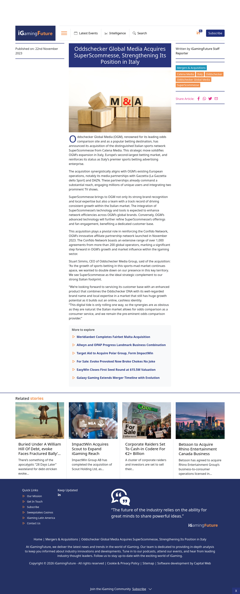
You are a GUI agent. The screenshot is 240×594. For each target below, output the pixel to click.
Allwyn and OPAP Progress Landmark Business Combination (121, 345)
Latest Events (86, 33)
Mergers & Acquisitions (191, 68)
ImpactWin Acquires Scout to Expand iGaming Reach (90, 448)
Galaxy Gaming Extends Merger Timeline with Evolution (118, 378)
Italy (199, 74)
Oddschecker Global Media (193, 79)
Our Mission (34, 496)
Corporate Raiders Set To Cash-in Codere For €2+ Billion (145, 448)
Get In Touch (35, 501)
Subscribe (215, 33)
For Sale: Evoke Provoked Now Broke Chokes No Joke (116, 361)
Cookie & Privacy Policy (123, 563)
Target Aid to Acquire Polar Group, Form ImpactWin (115, 353)
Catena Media (185, 74)
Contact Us (33, 523)
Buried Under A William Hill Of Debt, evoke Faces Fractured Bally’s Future (39, 451)
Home (38, 539)
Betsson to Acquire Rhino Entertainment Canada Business (198, 449)
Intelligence (115, 33)
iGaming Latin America (41, 518)
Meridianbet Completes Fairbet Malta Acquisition (113, 337)
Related (29, 398)
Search (140, 33)
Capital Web (202, 563)
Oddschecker (214, 74)
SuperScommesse (188, 85)
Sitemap (148, 563)
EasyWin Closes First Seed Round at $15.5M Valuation (116, 370)
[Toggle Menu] (64, 33)
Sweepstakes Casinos (40, 512)
